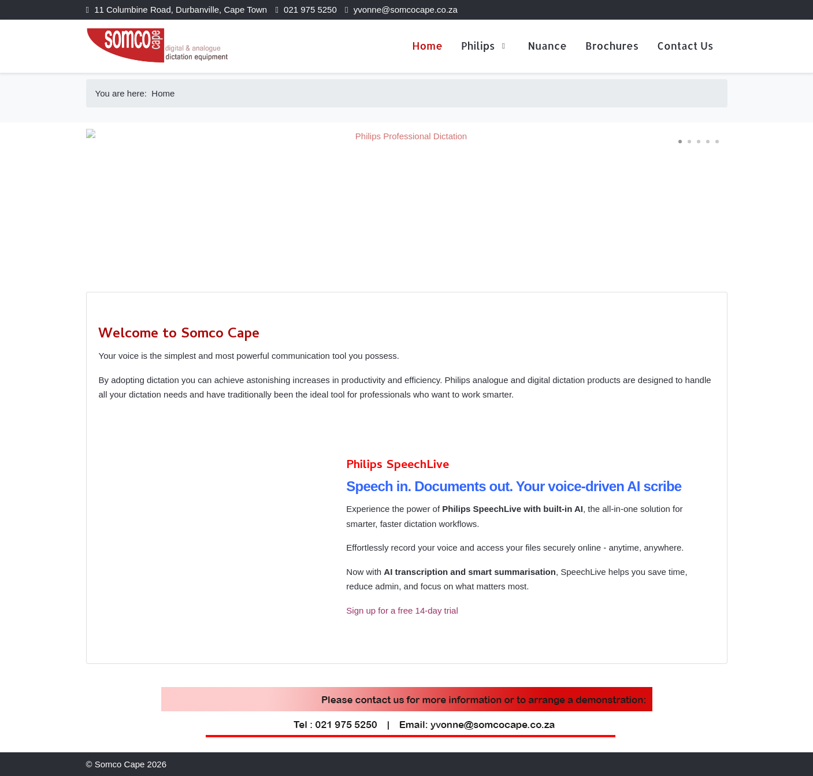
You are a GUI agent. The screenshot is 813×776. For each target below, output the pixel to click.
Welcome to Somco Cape (178, 335)
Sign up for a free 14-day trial (402, 610)
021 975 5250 (310, 9)
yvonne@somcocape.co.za (406, 9)
